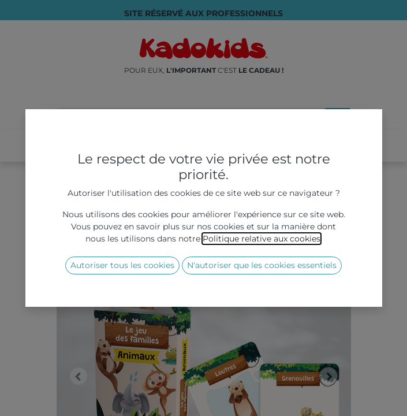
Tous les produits (91, 206)
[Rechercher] (338, 118)
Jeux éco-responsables (182, 206)
